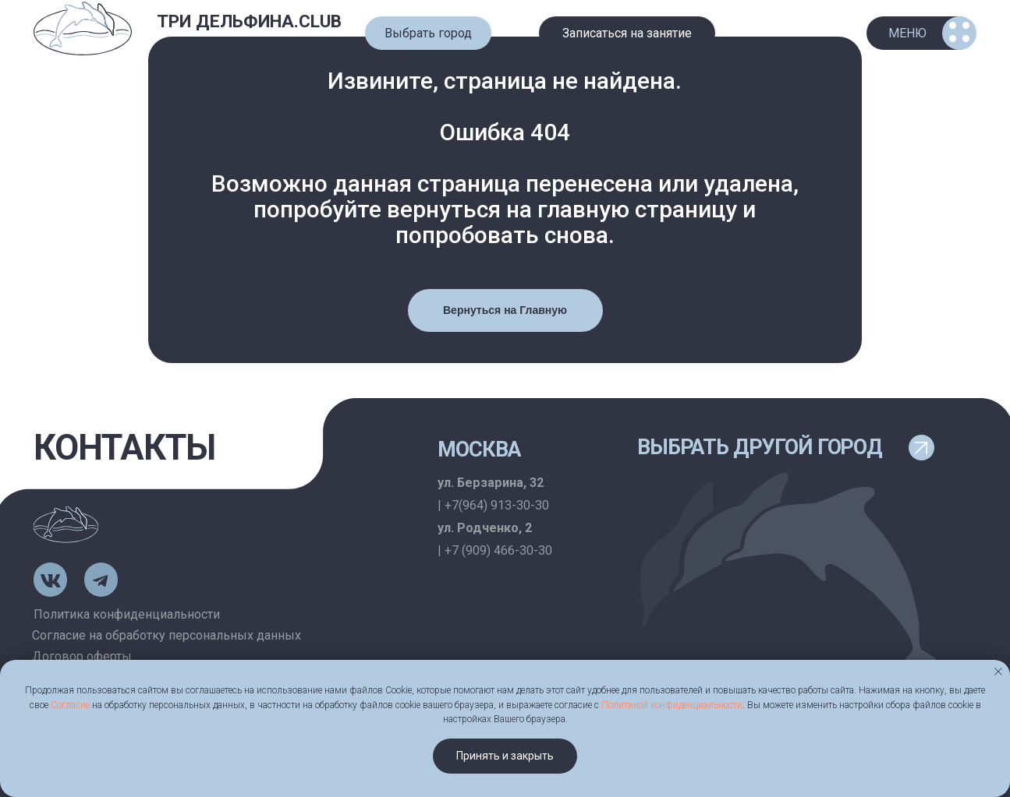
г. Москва (241, 47)
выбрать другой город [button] (759, 447)
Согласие (70, 705)
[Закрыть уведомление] (998, 671)
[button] (428, 33)
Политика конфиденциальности (127, 614)
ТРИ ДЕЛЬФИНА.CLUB (249, 21)
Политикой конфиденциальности (671, 705)
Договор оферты (82, 656)
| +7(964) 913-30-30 (493, 505)
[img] (83, 29)
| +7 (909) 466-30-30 (495, 550)
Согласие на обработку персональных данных (166, 635)
